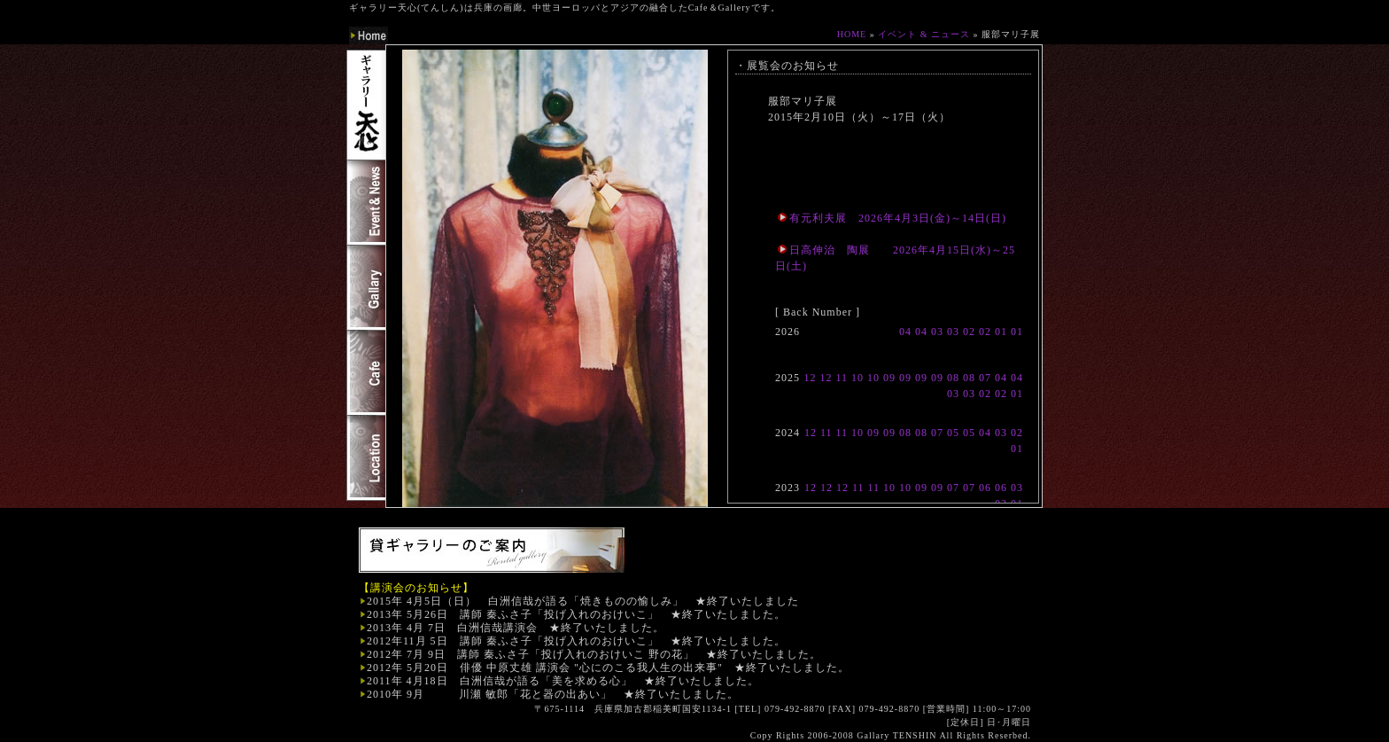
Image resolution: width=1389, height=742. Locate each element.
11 (841, 377)
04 (905, 331)
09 (889, 377)
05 (953, 432)
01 (1001, 331)
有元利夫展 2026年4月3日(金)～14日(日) (892, 218)
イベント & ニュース (924, 34)
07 (985, 377)
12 (809, 377)
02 (969, 331)
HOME (851, 34)
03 (937, 331)
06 (985, 487)
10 (857, 377)
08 (953, 377)
